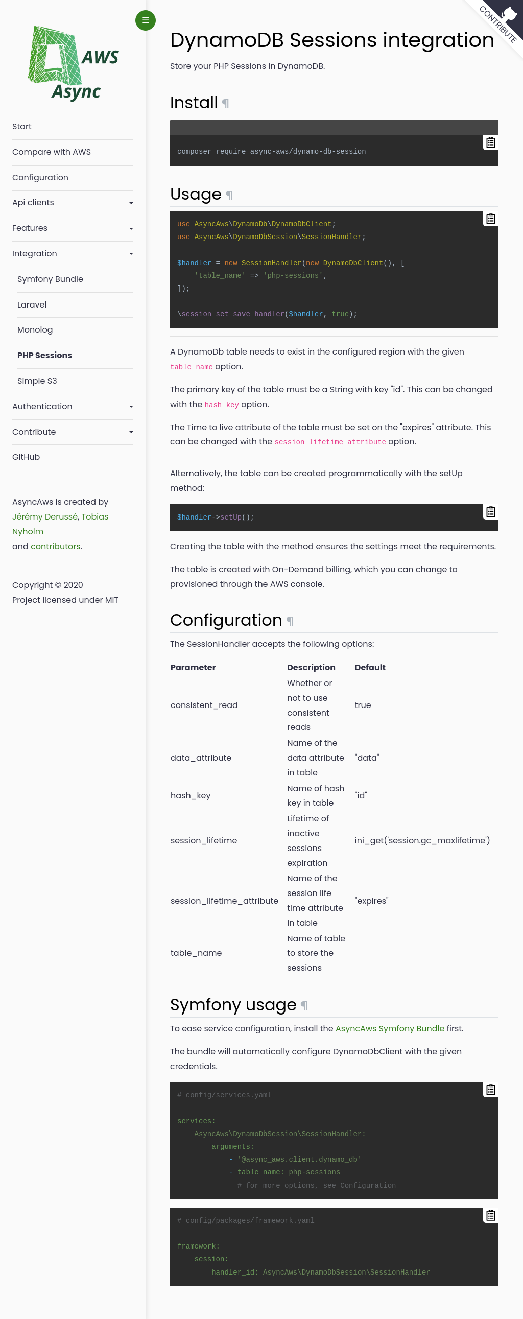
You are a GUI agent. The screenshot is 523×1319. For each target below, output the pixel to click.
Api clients (33, 202)
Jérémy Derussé (45, 517)
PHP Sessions (44, 355)
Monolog (35, 330)
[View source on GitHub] (492, 30)
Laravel (31, 305)
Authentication (42, 406)
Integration (34, 254)
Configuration (40, 177)
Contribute (34, 432)
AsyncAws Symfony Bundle (390, 1028)
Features (29, 228)
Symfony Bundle (50, 279)
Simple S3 (37, 381)
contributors (55, 546)
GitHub (26, 457)
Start (22, 126)
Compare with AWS (51, 152)
